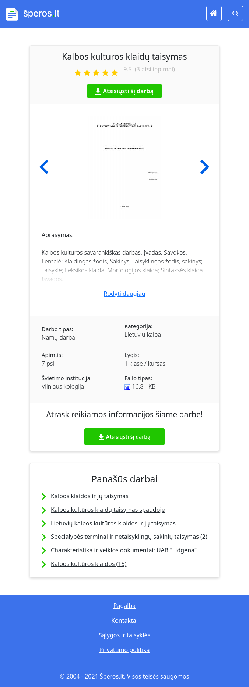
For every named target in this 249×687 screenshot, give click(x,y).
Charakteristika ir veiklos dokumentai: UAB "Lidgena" (124, 550)
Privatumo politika (124, 650)
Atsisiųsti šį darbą (124, 91)
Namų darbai (59, 337)
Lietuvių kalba (142, 334)
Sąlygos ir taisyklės (124, 635)
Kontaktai (124, 620)
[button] (44, 167)
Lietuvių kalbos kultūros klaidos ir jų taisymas (113, 523)
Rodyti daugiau (124, 294)
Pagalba (124, 606)
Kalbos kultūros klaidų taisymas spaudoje (108, 510)
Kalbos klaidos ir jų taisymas (90, 496)
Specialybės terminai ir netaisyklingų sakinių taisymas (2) (129, 536)
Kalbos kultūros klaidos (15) (88, 564)
